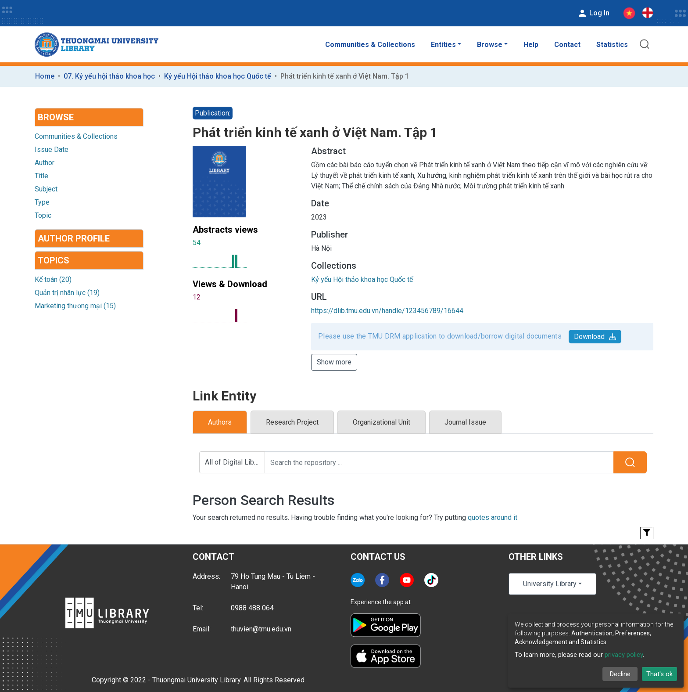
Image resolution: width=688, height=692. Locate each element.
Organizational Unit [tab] (381, 422)
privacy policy (624, 655)
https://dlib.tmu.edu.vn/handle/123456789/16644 (387, 310)
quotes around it (492, 517)
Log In (593, 13)
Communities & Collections (370, 44)
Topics (53, 260)
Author (44, 163)
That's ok (659, 674)
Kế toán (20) (53, 279)
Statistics (612, 44)
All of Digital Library (235, 462)
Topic (43, 215)
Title (41, 176)
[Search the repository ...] (439, 462)
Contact (567, 44)
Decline (620, 674)
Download (595, 336)
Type (42, 202)
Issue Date (51, 149)
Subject (46, 189)
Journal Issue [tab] (465, 422)
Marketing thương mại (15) (75, 306)
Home (44, 76)
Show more (334, 362)
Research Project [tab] (292, 422)
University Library (550, 584)
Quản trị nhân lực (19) (67, 292)
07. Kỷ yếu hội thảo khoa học (109, 76)
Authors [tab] (220, 422)
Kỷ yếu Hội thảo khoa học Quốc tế (217, 76)
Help (530, 44)
